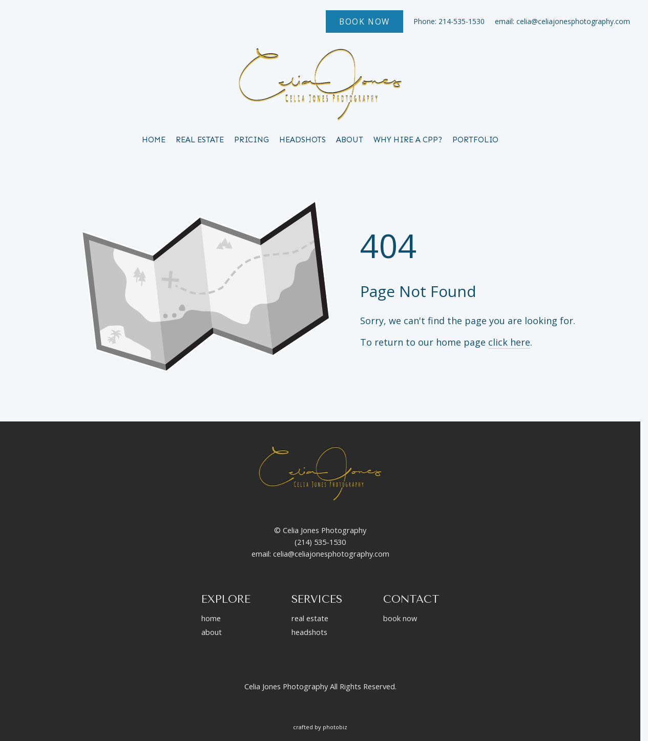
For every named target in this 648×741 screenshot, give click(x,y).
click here (509, 342)
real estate (309, 618)
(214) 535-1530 (320, 542)
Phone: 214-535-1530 (449, 21)
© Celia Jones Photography (320, 530)
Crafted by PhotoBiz (320, 727)
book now (400, 618)
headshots (309, 632)
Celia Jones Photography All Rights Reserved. (320, 686)
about (211, 632)
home (211, 618)
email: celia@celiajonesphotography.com (562, 21)
